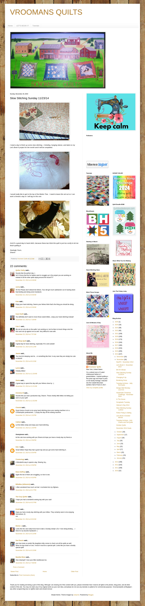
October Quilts (121, 425)
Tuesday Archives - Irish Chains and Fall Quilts (124, 421)
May (118, 446)
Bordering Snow (121, 380)
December (120, 357)
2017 (117, 345)
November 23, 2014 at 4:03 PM (26, 477)
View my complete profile (94, 388)
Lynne (18, 368)
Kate (17, 301)
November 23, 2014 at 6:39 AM (26, 307)
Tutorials (35, 26)
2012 (117, 465)
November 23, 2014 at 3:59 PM (26, 465)
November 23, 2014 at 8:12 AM (26, 361)
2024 (117, 325)
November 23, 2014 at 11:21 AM (26, 386)
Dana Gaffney (20, 472)
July (118, 440)
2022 (117, 330)
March (119, 452)
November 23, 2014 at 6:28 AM (26, 280)
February (120, 455)
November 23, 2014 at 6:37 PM (26, 502)
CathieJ (18, 422)
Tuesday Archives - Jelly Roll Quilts (124, 384)
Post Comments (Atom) (27, 575)
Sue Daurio (20, 540)
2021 (117, 333)
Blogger (90, 595)
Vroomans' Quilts (95, 367)
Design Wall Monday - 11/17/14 (123, 389)
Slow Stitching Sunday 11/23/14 (123, 373)
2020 (117, 336)
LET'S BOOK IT (22, 26)
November (120, 359)
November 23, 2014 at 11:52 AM (26, 401)
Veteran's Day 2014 (122, 405)
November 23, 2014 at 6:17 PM (26, 490)
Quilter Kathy (20, 270)
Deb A (18, 447)
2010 (117, 471)
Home (10, 26)
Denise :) (19, 526)
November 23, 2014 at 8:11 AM (26, 347)
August (119, 438)
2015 (117, 351)
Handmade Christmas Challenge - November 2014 (124, 394)
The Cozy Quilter (22, 497)
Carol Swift (20, 314)
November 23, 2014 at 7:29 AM (26, 320)
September (120, 435)
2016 (117, 348)
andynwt (76, 595)
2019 (117, 339)
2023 (117, 328)
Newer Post (14, 571)
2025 (117, 322)
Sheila (18, 380)
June (118, 443)
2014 (117, 354)
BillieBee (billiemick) (23, 484)
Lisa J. (18, 326)
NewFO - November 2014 (124, 362)
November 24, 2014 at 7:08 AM (26, 563)
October (119, 432)
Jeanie (18, 353)
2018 (117, 342)
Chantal (18, 407)
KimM (18, 509)
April (118, 449)
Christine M (20, 393)
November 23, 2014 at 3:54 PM (26, 452)
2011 (117, 468)
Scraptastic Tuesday (123, 402)
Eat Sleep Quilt (21, 341)
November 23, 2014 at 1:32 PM (26, 415)
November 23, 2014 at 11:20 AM (26, 374)
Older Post (74, 571)
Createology (20, 459)
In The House (120, 399)
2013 (117, 462)
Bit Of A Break (121, 370)
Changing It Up (121, 377)
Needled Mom (20, 557)
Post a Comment (18, 567)
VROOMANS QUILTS (46, 12)
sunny (18, 287)
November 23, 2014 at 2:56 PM (26, 440)
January (119, 458)
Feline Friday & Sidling (123, 413)
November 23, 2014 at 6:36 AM (26, 295)
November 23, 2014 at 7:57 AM (26, 334)
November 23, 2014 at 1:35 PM (26, 428)
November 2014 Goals (123, 428)
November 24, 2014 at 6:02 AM (26, 519)
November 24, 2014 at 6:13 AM (26, 534)
